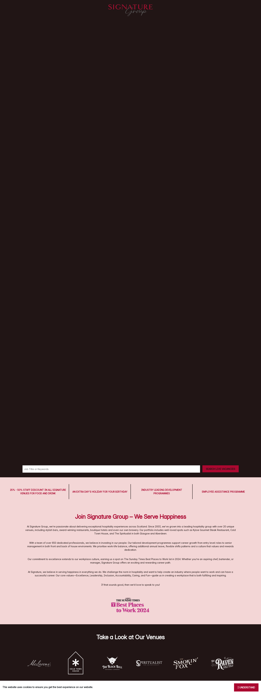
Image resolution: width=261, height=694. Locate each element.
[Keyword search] (111, 468)
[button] (39, 663)
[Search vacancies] (220, 468)
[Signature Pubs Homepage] (130, 10)
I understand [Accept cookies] (246, 687)
